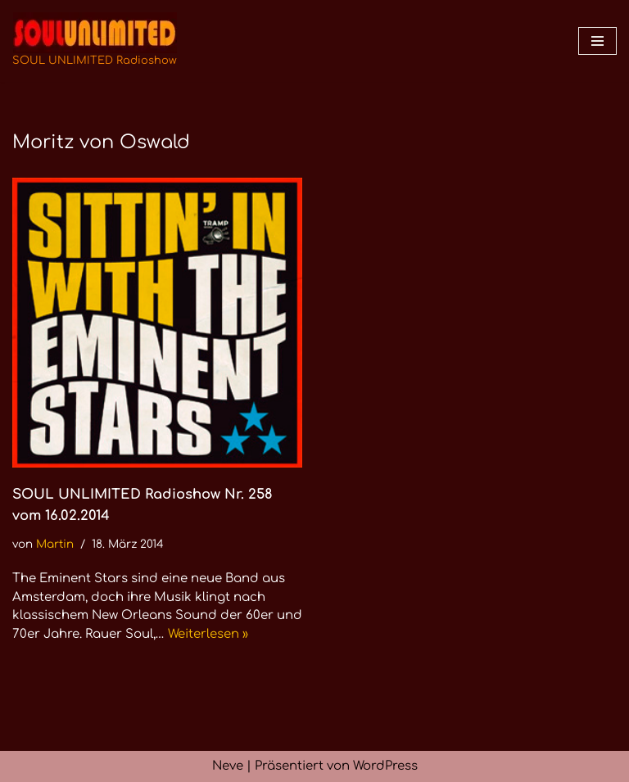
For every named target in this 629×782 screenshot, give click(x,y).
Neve (227, 766)
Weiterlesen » (208, 634)
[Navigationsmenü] (597, 41)
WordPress (385, 766)
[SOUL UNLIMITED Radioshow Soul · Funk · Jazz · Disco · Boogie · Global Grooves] (94, 41)
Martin (55, 544)
